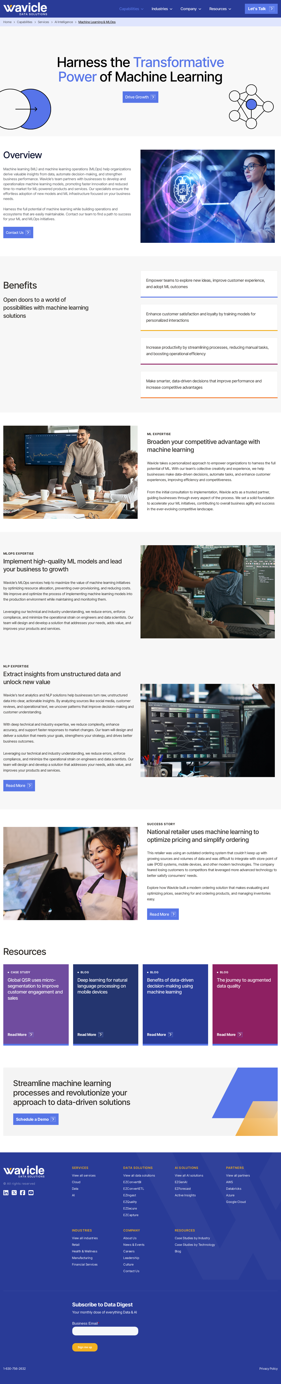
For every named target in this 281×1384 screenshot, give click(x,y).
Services (43, 22)
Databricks (233, 1188)
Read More (19, 785)
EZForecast (183, 1188)
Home (7, 22)
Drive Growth (140, 97)
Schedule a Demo (36, 1119)
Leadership (131, 1258)
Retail (76, 1244)
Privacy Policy (268, 1368)
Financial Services (85, 1264)
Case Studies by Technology (195, 1244)
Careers (129, 1251)
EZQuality (130, 1202)
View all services (84, 1175)
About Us (130, 1238)
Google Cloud (236, 1202)
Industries (160, 8)
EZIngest (129, 1195)
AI (73, 1195)
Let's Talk (261, 8)
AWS (229, 1182)
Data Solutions (138, 1168)
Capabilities (129, 8)
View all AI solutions (189, 1175)
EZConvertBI (132, 1182)
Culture (128, 1264)
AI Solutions (186, 1168)
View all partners (238, 1175)
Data (75, 1188)
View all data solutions (139, 1175)
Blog (178, 1251)
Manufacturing (82, 1258)
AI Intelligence (64, 22)
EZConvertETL (133, 1188)
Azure (230, 1195)
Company (189, 8)
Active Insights (185, 1195)
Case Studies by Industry (192, 1238)
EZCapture (131, 1215)
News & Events (134, 1244)
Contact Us (18, 232)
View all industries (85, 1238)
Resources (218, 8)
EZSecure (130, 1208)
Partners (235, 1168)
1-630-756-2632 (14, 1368)
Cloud (76, 1182)
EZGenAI (181, 1182)
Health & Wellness (85, 1251)
